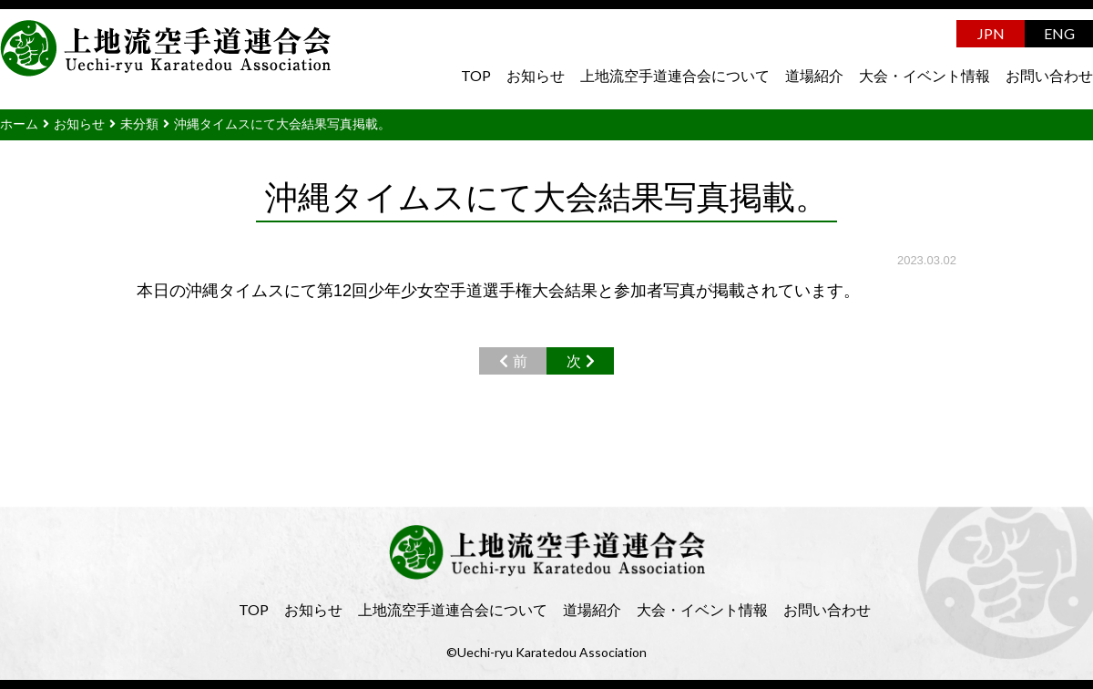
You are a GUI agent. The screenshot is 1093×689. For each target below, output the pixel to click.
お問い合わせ (1049, 75)
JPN (991, 33)
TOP (476, 75)
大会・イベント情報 (924, 75)
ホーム (19, 124)
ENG (1059, 33)
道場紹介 (814, 75)
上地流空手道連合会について (675, 75)
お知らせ (535, 75)
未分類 (139, 124)
